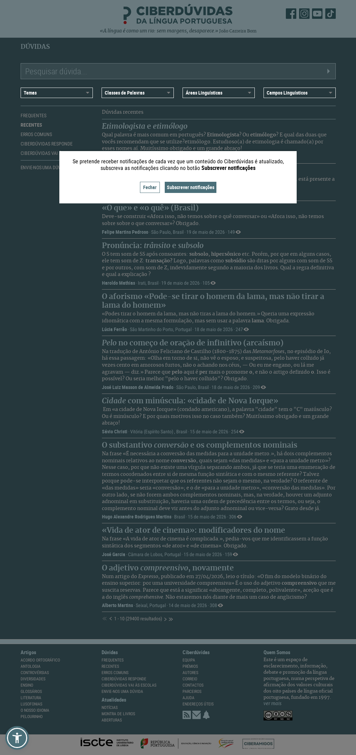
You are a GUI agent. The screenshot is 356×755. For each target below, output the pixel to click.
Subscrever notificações (190, 187)
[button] (17, 738)
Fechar (150, 187)
